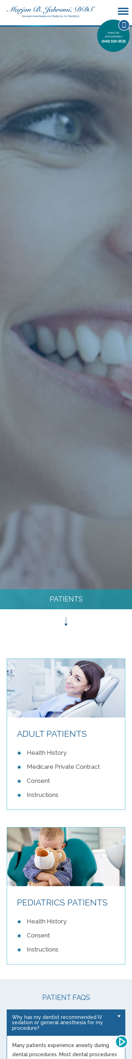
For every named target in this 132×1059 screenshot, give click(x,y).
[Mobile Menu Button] (124, 11)
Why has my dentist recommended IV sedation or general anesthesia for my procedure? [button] (57, 1023)
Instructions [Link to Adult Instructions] (42, 794)
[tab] (66, 1023)
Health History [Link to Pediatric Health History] (47, 921)
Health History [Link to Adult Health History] (47, 752)
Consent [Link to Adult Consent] (38, 780)
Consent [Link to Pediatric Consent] (38, 935)
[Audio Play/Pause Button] (121, 1041)
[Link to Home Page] (51, 11)
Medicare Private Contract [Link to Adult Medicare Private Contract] (63, 766)
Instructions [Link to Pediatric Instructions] (42, 949)
